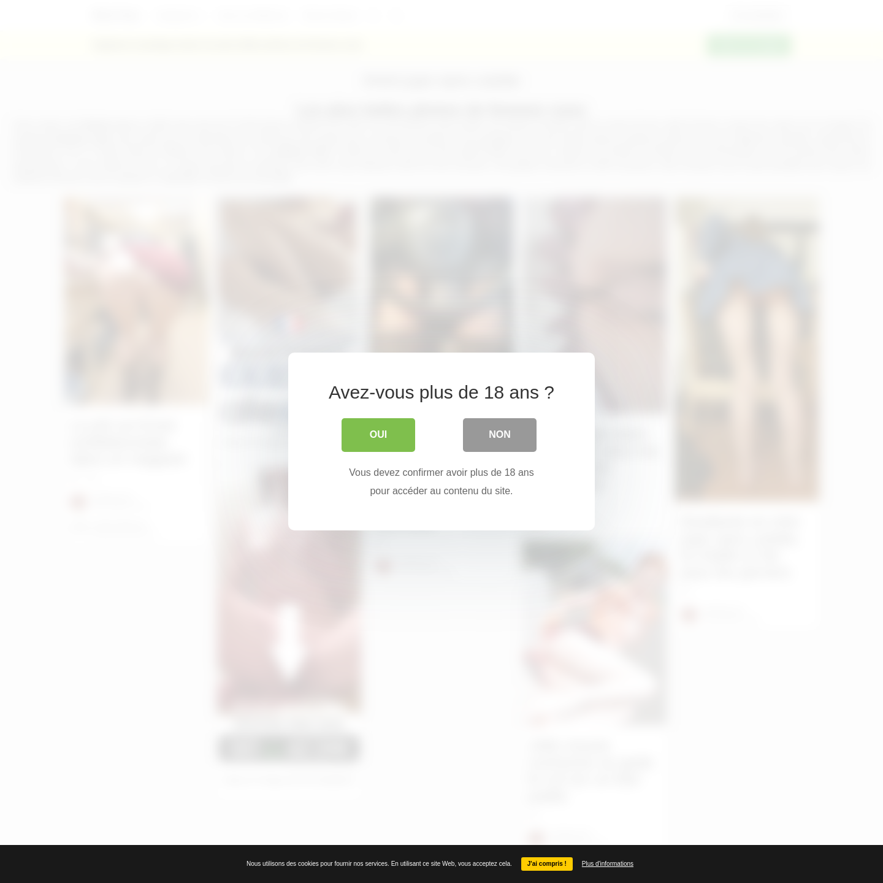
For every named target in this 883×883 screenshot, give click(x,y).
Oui (378, 434)
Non (500, 434)
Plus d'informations (607, 863)
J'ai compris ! (547, 863)
